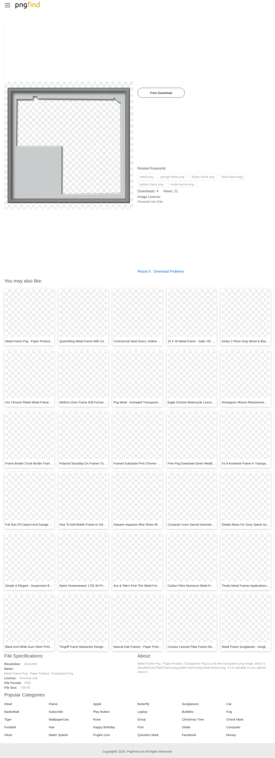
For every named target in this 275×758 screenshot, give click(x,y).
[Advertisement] (69, 51)
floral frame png (232, 177)
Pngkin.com (101, 735)
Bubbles (188, 711)
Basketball (11, 711)
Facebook (189, 735)
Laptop (142, 711)
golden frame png (151, 184)
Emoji (142, 719)
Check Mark (234, 719)
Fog (229, 711)
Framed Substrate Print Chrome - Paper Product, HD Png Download (158, 463)
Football (10, 727)
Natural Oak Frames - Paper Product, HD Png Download (151, 646)
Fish (141, 727)
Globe (186, 727)
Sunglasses (190, 704)
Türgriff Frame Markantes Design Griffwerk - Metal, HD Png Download (106, 646)
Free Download (161, 93)
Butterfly (143, 704)
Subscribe (56, 711)
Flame (53, 704)
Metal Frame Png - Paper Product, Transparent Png (39, 341)
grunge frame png (172, 177)
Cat (228, 704)
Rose (97, 719)
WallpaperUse (59, 719)
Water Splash (58, 735)
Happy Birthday (104, 727)
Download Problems (169, 271)
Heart (8, 704)
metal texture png (182, 184)
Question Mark (148, 735)
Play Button (101, 711)
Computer (233, 727)
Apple (97, 704)
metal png (146, 177)
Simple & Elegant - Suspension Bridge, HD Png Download (43, 585)
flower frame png (203, 177)
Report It (144, 271)
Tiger (8, 719)
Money (231, 735)
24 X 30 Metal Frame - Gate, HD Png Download (199, 341)
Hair (52, 727)
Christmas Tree (193, 719)
